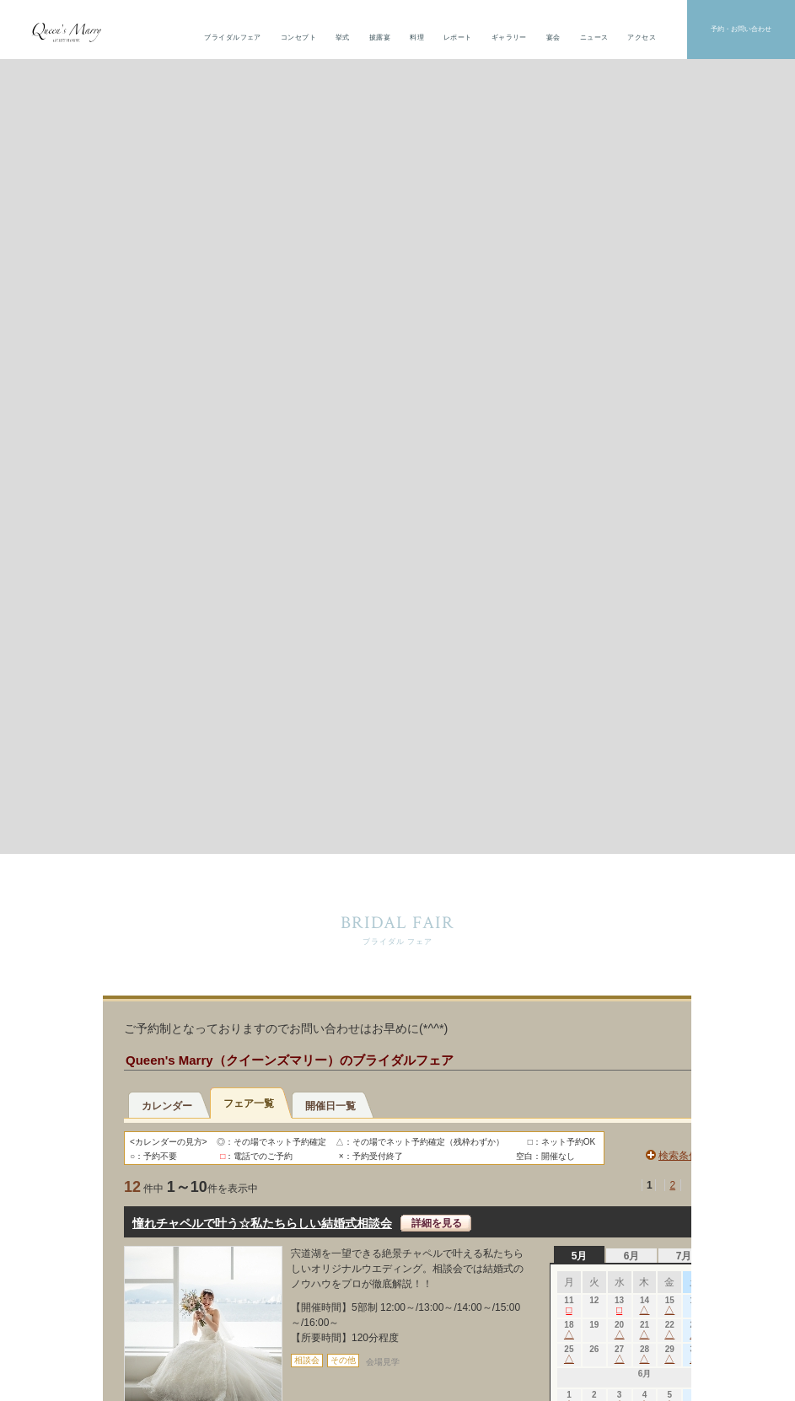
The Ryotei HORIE (624, 1084)
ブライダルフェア (232, 37)
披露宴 (379, 37)
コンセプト (298, 37)
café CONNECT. (620, 1101)
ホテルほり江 (615, 1068)
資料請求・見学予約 (633, 931)
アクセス (641, 37)
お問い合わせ (162, 931)
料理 (417, 37)
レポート (457, 37)
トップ (302, 1065)
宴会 (553, 37)
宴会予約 (398, 931)
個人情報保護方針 (397, 1326)
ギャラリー (509, 37)
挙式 (343, 37)
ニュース (594, 37)
